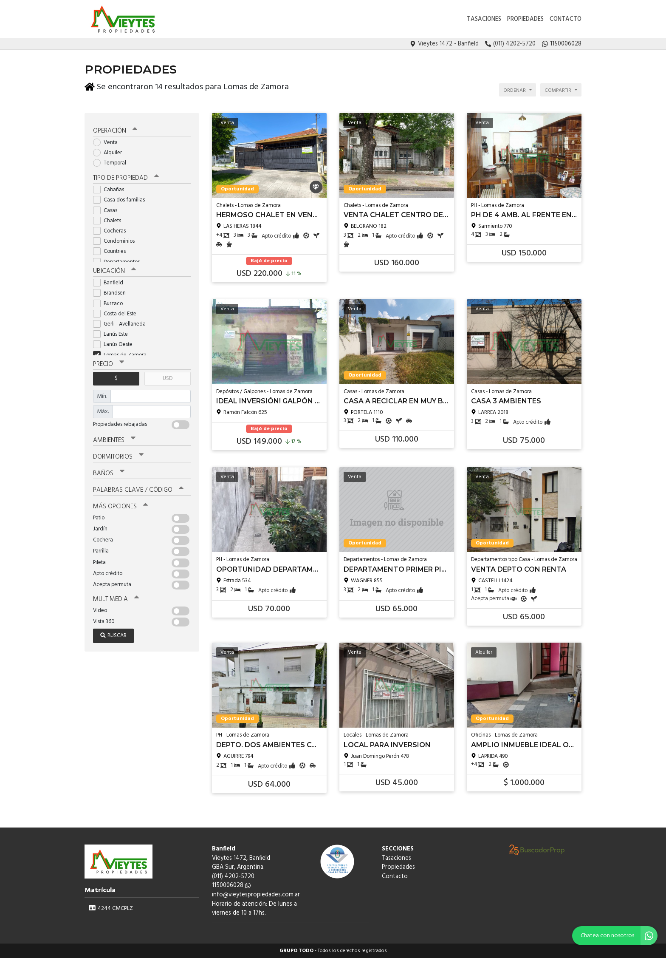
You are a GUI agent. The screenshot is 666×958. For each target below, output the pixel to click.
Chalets (110, 220)
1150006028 (231, 885)
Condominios (116, 241)
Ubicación (114, 271)
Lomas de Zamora (122, 355)
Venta (108, 142)
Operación (115, 130)
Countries (112, 251)
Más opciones (120, 506)
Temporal (112, 163)
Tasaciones (484, 19)
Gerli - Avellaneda (122, 324)
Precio (108, 364)
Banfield (111, 282)
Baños (108, 473)
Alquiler (110, 152)
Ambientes (114, 440)
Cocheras (112, 231)
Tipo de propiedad (126, 178)
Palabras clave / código (138, 490)
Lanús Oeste (115, 344)
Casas (108, 210)
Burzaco (110, 303)
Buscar (113, 635)
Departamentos (119, 262)
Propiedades (525, 19)
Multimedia (116, 599)
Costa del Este (117, 313)
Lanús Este (113, 334)
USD (167, 378)
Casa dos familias (121, 200)
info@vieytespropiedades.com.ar (256, 895)
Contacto (565, 19)
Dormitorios (118, 456)
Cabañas (111, 189)
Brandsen (112, 293)
